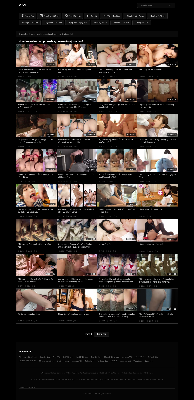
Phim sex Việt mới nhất (28, 357)
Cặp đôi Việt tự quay (112, 357)
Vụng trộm (138, 361)
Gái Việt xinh (68, 357)
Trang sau (101, 334)
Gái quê (114, 361)
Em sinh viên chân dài (27, 361)
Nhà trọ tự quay (63, 361)
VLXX (22, 5)
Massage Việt (77, 361)
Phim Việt (56, 357)
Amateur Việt (127, 357)
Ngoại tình (148, 361)
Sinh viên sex (140, 357)
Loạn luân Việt (125, 361)
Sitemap (22, 387)
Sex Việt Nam (45, 357)
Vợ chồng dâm (102, 361)
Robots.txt (31, 387)
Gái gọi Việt (89, 361)
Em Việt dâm (96, 357)
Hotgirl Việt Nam (82, 357)
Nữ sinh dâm (153, 357)
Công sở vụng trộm (46, 361)
